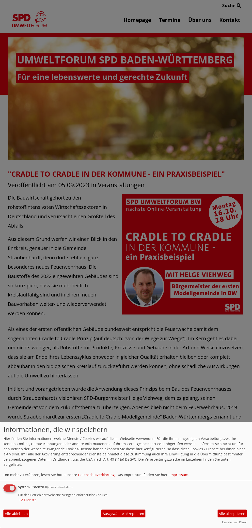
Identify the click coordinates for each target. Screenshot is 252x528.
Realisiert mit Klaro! (234, 522)
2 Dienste (27, 499)
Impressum (179, 474)
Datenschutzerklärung (96, 474)
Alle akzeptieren (232, 513)
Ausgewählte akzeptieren (123, 513)
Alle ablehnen (16, 513)
